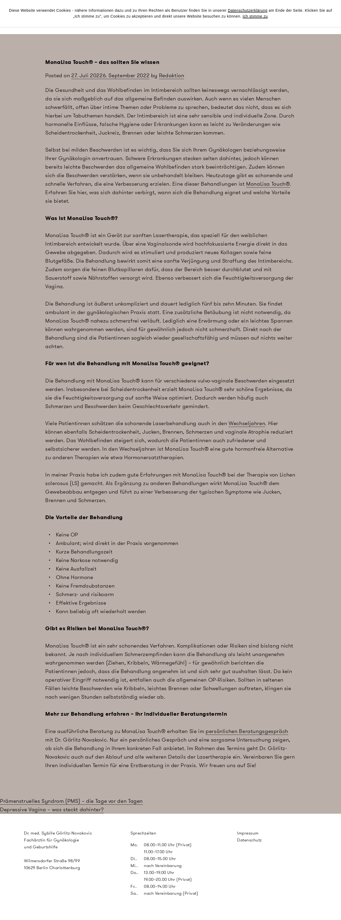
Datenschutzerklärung (247, 10)
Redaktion (171, 75)
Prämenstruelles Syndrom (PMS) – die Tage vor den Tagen (71, 801)
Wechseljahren (247, 423)
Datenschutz (249, 840)
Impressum (248, 833)
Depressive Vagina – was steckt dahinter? (52, 809)
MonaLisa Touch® (268, 184)
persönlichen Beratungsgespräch (247, 731)
